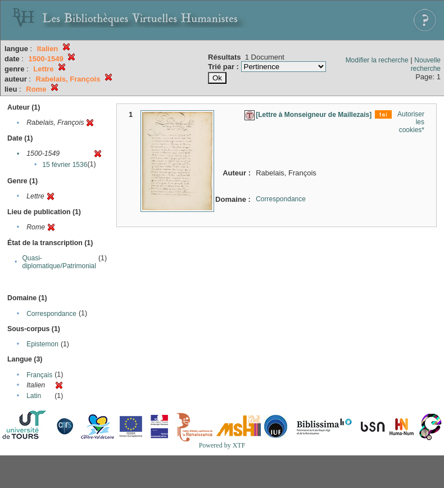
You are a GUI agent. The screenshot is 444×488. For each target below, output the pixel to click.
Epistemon (42, 344)
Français (39, 375)
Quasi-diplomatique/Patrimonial (59, 262)
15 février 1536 (64, 165)
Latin (33, 396)
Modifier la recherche (377, 60)
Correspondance (51, 314)
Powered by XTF (222, 445)
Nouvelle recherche (426, 64)
